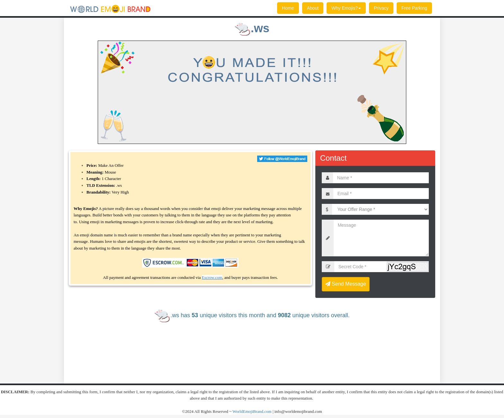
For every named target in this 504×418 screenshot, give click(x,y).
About (313, 8)
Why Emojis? (346, 8)
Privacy (381, 8)
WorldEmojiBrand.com (251, 411)
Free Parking (414, 8)
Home (288, 8)
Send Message (345, 284)
